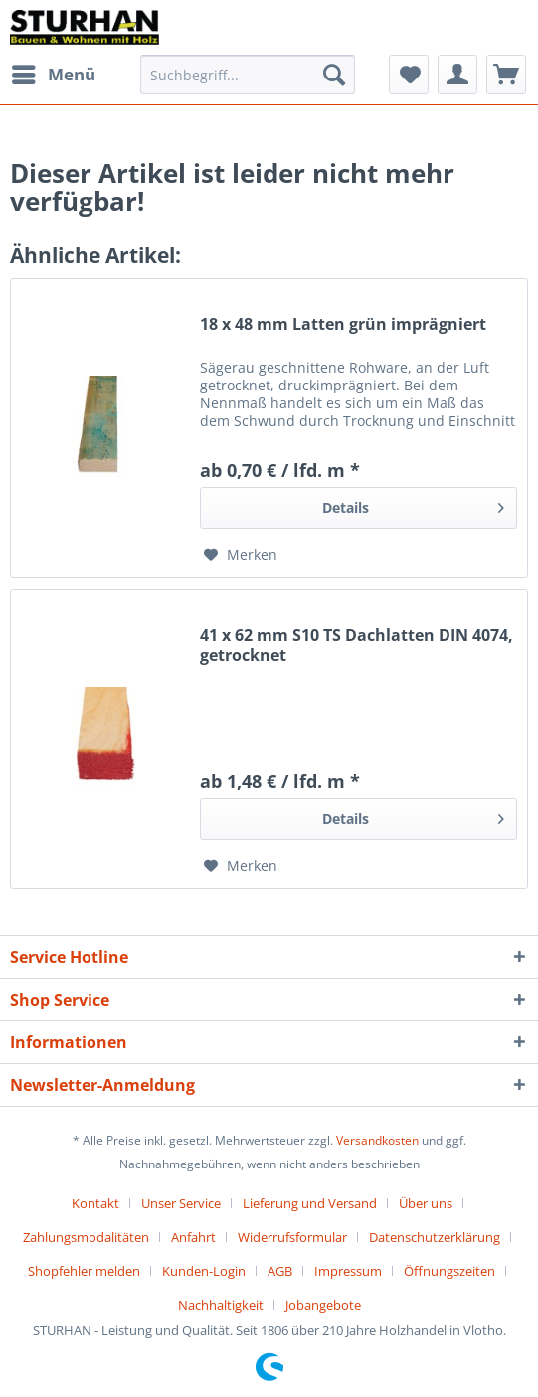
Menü (53, 72)
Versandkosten (377, 1140)
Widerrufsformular (292, 1237)
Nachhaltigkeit (221, 1305)
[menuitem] (52, 74)
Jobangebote (323, 1305)
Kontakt (95, 1203)
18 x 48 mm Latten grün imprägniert (343, 324)
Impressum (348, 1271)
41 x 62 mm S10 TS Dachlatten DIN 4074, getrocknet (356, 645)
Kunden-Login (204, 1271)
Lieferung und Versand (310, 1203)
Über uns (425, 1203)
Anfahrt (193, 1237)
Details (413, 504)
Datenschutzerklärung (434, 1237)
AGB (280, 1271)
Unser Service (181, 1203)
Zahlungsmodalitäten (86, 1237)
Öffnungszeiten (449, 1271)
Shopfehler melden (84, 1271)
